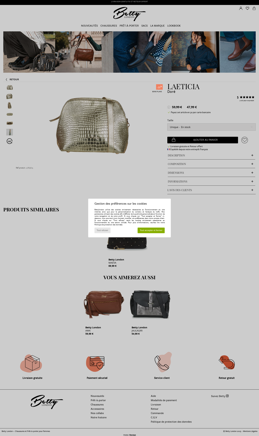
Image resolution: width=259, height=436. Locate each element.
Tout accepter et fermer (151, 230)
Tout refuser (102, 230)
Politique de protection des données (108, 225)
